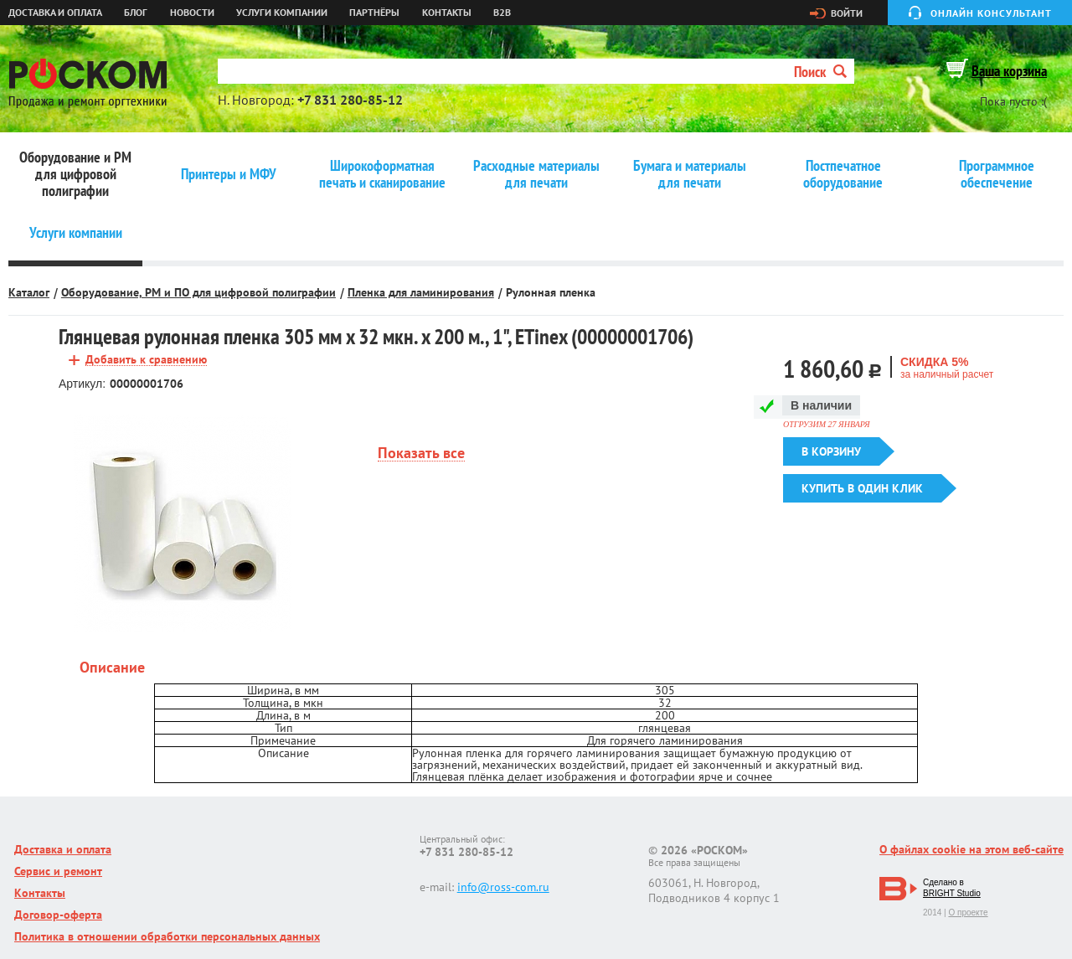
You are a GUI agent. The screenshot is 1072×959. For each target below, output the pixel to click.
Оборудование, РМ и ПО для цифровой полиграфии (198, 292)
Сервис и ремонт (58, 871)
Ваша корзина (1009, 70)
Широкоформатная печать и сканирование (382, 174)
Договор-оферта (58, 914)
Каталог (28, 292)
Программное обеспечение (996, 174)
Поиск (820, 71)
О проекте (967, 912)
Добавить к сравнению (146, 359)
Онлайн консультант (991, 13)
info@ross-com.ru (503, 887)
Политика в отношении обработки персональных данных (167, 936)
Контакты (447, 13)
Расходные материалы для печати (536, 174)
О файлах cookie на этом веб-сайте (971, 849)
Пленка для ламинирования (421, 292)
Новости (192, 13)
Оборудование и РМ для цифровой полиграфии (75, 174)
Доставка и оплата (55, 13)
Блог (135, 13)
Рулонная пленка (550, 292)
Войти (847, 13)
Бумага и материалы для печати (689, 174)
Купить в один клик (862, 488)
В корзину (831, 451)
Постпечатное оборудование (843, 174)
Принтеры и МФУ (228, 174)
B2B (502, 13)
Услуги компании (281, 13)
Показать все (421, 453)
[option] (182, 523)
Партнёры (374, 13)
